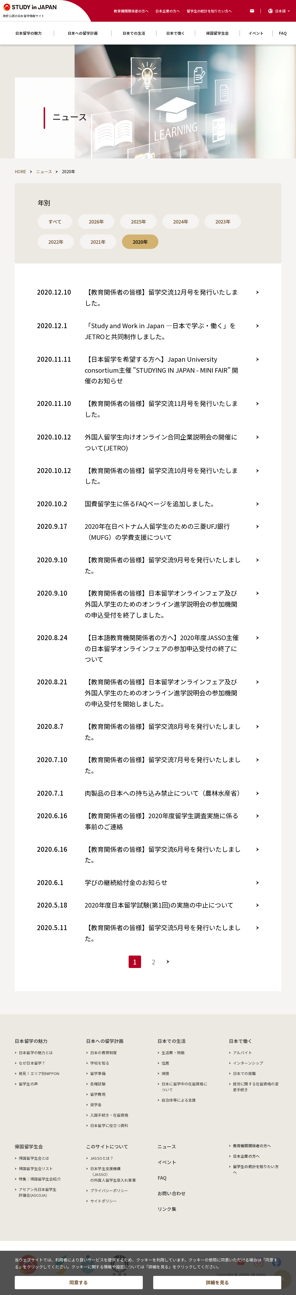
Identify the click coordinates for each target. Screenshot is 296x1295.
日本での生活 (172, 1040)
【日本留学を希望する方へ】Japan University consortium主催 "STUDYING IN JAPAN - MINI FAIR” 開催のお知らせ (161, 369)
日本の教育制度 (103, 1052)
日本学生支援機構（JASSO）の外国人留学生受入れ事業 (113, 1174)
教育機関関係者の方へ (131, 10)
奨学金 (95, 1104)
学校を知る (99, 1063)
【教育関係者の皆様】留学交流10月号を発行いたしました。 (161, 475)
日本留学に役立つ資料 (109, 1125)
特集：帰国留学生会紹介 (39, 1179)
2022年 (55, 241)
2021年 (98, 241)
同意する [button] (78, 1282)
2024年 (180, 221)
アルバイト (242, 1052)
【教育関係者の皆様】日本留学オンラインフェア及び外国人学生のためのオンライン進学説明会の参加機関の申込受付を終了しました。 (161, 603)
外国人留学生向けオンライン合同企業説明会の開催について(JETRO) (161, 442)
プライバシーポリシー (109, 1190)
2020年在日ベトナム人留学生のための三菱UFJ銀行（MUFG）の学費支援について (157, 531)
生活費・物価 (173, 1052)
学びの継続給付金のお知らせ (126, 882)
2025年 (138, 221)
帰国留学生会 (29, 1146)
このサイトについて (107, 1146)
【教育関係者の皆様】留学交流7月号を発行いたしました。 (163, 765)
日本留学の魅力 (31, 1040)
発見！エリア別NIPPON (39, 1073)
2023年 (222, 221)
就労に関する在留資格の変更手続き (256, 1086)
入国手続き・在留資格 (109, 1115)
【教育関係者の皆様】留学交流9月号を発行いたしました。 (163, 565)
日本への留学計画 (104, 1040)
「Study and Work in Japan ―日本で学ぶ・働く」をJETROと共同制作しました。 (160, 331)
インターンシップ (248, 1063)
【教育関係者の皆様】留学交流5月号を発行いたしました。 (163, 933)
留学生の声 (28, 1084)
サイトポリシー (103, 1201)
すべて (55, 221)
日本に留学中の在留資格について (184, 1086)
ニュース (167, 1146)
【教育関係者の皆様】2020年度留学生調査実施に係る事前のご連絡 (161, 821)
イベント (167, 1162)
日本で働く (240, 1040)
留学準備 (98, 1073)
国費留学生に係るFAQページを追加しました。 (151, 503)
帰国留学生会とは (34, 1158)
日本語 (280, 10)
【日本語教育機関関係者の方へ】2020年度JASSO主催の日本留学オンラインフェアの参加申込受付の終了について (162, 648)
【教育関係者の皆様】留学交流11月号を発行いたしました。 (161, 408)
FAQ (162, 1177)
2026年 (96, 221)
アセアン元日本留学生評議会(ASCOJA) (37, 1192)
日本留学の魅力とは (36, 1052)
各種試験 (98, 1084)
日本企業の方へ (168, 10)
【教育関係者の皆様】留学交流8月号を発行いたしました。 (163, 731)
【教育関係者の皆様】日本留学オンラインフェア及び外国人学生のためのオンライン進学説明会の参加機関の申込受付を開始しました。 (161, 692)
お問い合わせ (172, 1193)
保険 (165, 1073)
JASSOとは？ (102, 1158)
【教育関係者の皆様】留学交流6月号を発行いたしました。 (163, 854)
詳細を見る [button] (217, 1282)
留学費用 (98, 1094)
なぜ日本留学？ (32, 1063)
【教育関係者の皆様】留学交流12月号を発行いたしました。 (161, 297)
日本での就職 (244, 1073)
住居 (165, 1063)
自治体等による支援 (179, 1100)
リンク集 (167, 1208)
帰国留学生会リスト (36, 1168)
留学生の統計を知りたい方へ (209, 10)
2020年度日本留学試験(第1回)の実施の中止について (159, 904)
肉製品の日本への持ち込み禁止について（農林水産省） (164, 792)
